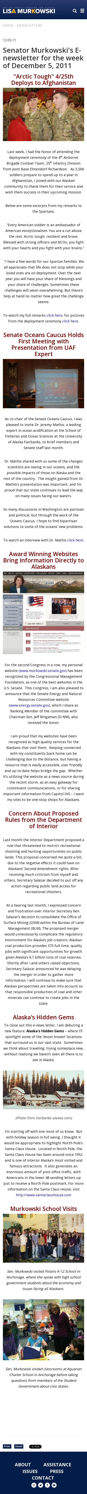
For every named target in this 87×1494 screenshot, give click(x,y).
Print (7, 1446)
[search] (76, 11)
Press (8, 25)
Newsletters (29, 25)
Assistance (57, 1464)
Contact (43, 1478)
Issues (30, 1471)
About (23, 1464)
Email (18, 1446)
